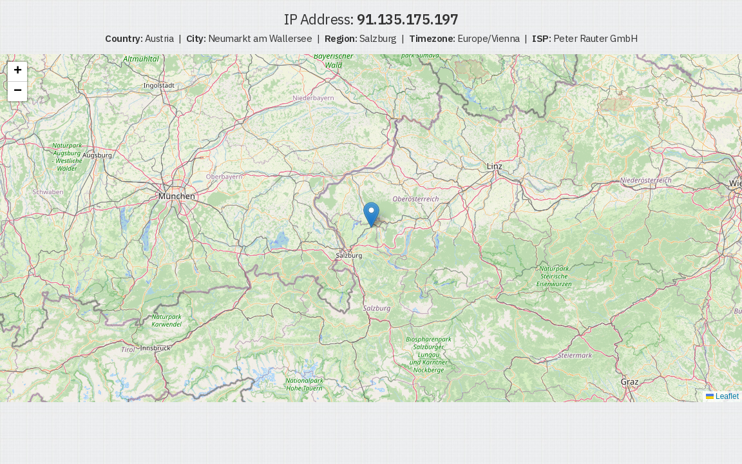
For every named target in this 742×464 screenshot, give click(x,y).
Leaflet (722, 396)
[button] (371, 215)
